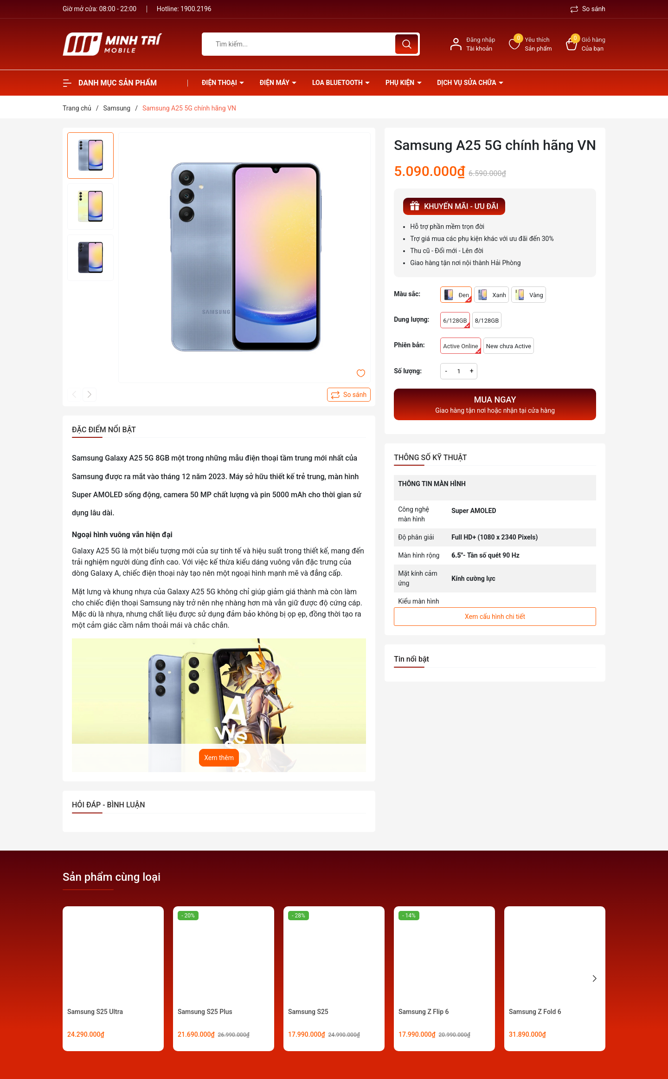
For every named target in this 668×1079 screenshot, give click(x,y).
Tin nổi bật (411, 659)
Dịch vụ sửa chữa (467, 82)
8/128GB (487, 320)
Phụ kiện (400, 82)
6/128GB (456, 322)
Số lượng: (408, 371)
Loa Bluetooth (338, 82)
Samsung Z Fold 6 (535, 1011)
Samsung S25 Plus (205, 1011)
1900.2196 (196, 9)
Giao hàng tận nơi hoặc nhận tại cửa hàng (495, 403)
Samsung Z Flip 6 (423, 1011)
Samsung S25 (308, 1011)
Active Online (462, 348)
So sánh (588, 9)
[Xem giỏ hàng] (585, 44)
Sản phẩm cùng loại (112, 877)
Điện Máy (275, 82)
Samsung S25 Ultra (95, 1011)
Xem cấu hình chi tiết (495, 616)
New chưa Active (508, 346)
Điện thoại (220, 82)
